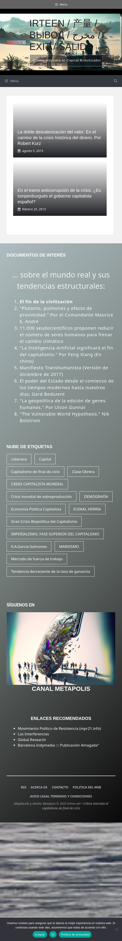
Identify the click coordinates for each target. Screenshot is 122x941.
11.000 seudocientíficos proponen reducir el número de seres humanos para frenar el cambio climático (67, 334)
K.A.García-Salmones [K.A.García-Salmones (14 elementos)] (29, 546)
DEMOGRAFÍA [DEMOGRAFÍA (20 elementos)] (96, 496)
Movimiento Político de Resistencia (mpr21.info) (59, 728)
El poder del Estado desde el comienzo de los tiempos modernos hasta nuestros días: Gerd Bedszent (67, 387)
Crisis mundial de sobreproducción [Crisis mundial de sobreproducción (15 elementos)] (41, 496)
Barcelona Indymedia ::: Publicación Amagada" (58, 745)
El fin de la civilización (46, 302)
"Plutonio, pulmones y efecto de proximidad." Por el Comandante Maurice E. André (66, 314)
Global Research (32, 739)
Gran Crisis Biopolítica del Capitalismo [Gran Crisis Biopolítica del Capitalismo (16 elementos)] (44, 521)
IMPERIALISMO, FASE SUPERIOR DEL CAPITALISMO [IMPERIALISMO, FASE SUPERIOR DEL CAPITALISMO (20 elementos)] (55, 533)
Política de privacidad (75, 934)
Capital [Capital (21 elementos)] (45, 459)
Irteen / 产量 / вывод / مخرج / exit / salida (64, 35)
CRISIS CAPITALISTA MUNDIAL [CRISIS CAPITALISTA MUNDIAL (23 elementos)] (37, 483)
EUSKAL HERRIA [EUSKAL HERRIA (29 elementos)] (87, 509)
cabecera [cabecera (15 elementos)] (19, 459)
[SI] (116, 929)
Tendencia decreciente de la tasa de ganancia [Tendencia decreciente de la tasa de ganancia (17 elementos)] (50, 571)
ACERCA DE (39, 787)
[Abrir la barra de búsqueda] (115, 81)
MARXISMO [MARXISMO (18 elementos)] (69, 546)
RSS (23, 787)
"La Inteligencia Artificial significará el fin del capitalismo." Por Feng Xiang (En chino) (66, 354)
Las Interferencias (33, 733)
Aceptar (40, 934)
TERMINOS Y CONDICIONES (71, 796)
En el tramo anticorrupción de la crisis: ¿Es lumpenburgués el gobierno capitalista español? (59, 196)
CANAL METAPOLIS (61, 688)
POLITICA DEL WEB (87, 787)
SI (53, 934)
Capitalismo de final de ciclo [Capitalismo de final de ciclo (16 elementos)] (35, 471)
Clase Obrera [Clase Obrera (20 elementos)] (83, 471)
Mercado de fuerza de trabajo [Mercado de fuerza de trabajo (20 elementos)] (37, 558)
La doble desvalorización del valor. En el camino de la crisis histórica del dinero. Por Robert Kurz (59, 137)
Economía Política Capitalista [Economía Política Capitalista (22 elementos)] (36, 509)
